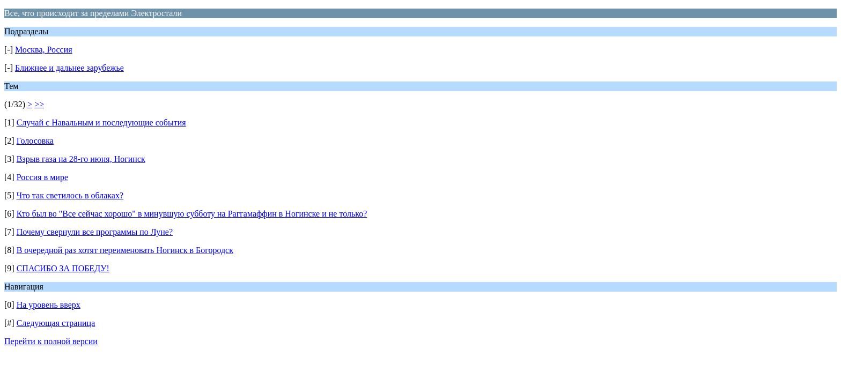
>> (39, 104)
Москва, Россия (43, 49)
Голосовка (35, 140)
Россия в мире (42, 177)
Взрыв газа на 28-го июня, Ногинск (81, 159)
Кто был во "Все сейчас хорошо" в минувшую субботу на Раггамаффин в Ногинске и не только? (192, 213)
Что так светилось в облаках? (70, 195)
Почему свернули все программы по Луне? (95, 231)
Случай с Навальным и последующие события (101, 122)
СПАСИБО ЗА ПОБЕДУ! (63, 268)
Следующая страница (56, 323)
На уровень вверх (48, 304)
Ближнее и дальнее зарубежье (69, 67)
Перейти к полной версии (51, 341)
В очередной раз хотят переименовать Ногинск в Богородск (125, 250)
